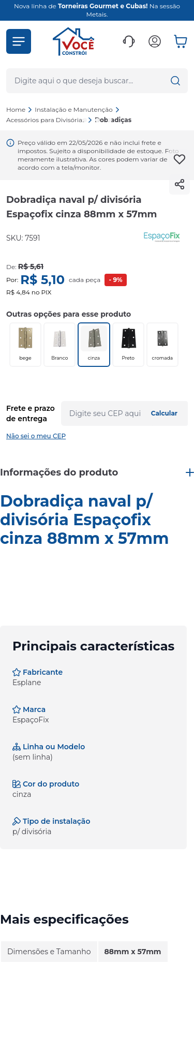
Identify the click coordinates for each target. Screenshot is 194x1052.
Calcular (164, 413)
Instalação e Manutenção (77, 109)
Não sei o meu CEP (36, 436)
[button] (18, 41)
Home (15, 109)
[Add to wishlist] (179, 159)
